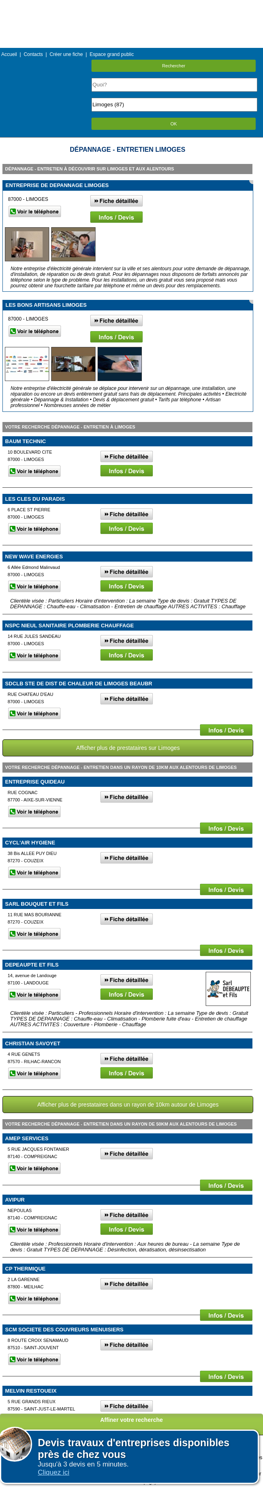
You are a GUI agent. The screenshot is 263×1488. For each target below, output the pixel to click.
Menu (131, 6)
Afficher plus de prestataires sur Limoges (128, 748)
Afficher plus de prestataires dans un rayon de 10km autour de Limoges (128, 1104)
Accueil (9, 54)
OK (173, 123)
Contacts (33, 54)
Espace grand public (111, 54)
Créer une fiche (66, 54)
